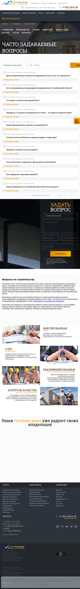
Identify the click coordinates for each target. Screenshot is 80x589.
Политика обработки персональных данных (11, 553)
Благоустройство (9, 501)
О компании (34, 3)
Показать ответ (11, 80)
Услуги (41, 13)
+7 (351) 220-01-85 (70, 7)
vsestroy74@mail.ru (14, 531)
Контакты (61, 13)
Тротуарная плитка (36, 506)
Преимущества (22, 30)
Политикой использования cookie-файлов (58, 580)
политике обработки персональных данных (56, 263)
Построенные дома (36, 490)
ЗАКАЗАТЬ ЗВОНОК (72, 9)
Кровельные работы (10, 499)
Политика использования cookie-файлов (13, 556)
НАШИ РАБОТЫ (35, 485)
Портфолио (50, 13)
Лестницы (6, 512)
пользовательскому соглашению (56, 261)
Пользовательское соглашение (9, 551)
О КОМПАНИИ (61, 485)
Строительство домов (11, 13)
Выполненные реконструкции (35, 493)
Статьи (16, 33)
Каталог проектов (29, 13)
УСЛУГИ (6, 485)
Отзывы (36, 30)
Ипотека (6, 33)
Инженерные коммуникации (8, 509)
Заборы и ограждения (11, 504)
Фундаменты (8, 506)
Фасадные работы (10, 497)
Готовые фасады (35, 499)
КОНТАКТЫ (7, 516)
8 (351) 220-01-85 (12, 526)
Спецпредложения (12, 18)
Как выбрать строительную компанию (49, 301)
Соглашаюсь (41, 584)
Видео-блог (62, 3)
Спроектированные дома (39, 503)
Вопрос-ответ (62, 30)
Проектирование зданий (12, 492)
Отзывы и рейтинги (48, 3)
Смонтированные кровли (39, 496)
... (67, 195)
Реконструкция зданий (11, 494)
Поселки (59, 504)
